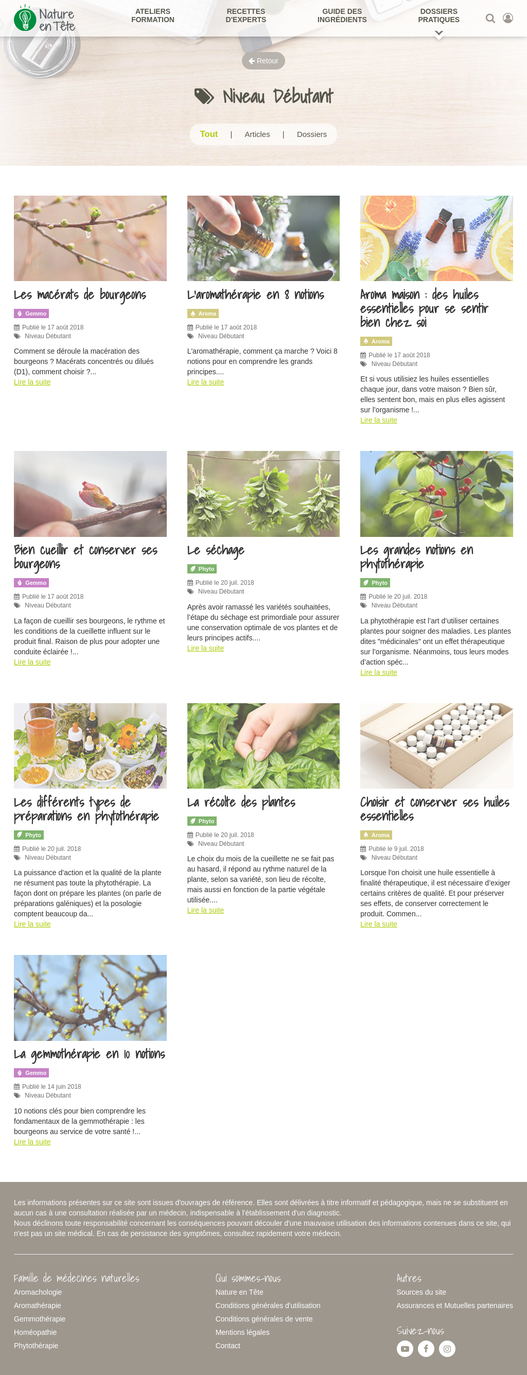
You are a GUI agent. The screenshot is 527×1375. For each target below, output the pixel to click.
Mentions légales (243, 1332)
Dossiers (312, 134)
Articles (257, 134)
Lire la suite (32, 382)
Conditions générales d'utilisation (268, 1305)
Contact (228, 1346)
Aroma (203, 313)
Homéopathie (35, 1332)
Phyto (202, 569)
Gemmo (31, 313)
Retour (263, 61)
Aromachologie (38, 1292)
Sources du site (422, 1292)
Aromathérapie (37, 1305)
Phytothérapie (36, 1346)
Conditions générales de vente (264, 1319)
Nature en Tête (240, 1292)
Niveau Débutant (48, 336)
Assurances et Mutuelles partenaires (455, 1305)
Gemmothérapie (39, 1319)
